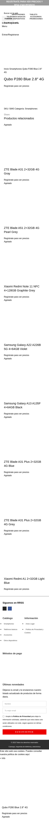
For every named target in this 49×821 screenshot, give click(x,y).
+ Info (2, 758)
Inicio (6, 69)
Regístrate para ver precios (16, 86)
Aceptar (11, 758)
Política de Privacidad (22, 716)
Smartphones (15, 69)
